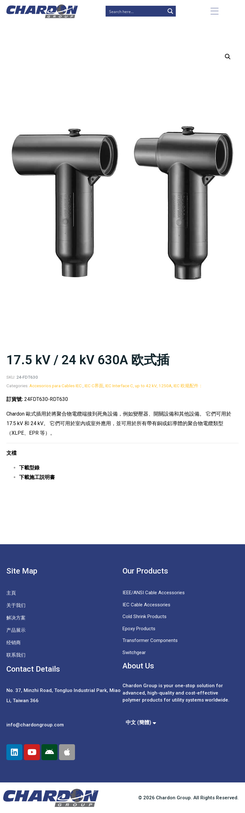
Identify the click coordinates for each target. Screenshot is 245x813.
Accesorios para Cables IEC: (56, 385)
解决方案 (16, 618)
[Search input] (135, 11)
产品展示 (16, 630)
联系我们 (16, 655)
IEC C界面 (94, 385)
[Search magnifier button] (170, 11)
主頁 (11, 593)
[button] (228, 56)
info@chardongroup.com (35, 725)
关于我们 (16, 605)
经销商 (13, 642)
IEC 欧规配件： (188, 385)
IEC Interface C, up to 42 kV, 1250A (138, 385)
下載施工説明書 (37, 477)
